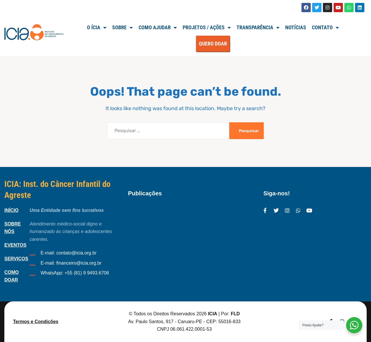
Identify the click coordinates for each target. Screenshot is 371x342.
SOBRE (122, 27)
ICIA (212, 313)
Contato (325, 27)
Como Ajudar (158, 27)
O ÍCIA (96, 27)
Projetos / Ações (207, 27)
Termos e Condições (35, 321)
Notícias (295, 27)
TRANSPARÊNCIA (258, 27)
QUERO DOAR (213, 44)
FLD (235, 313)
